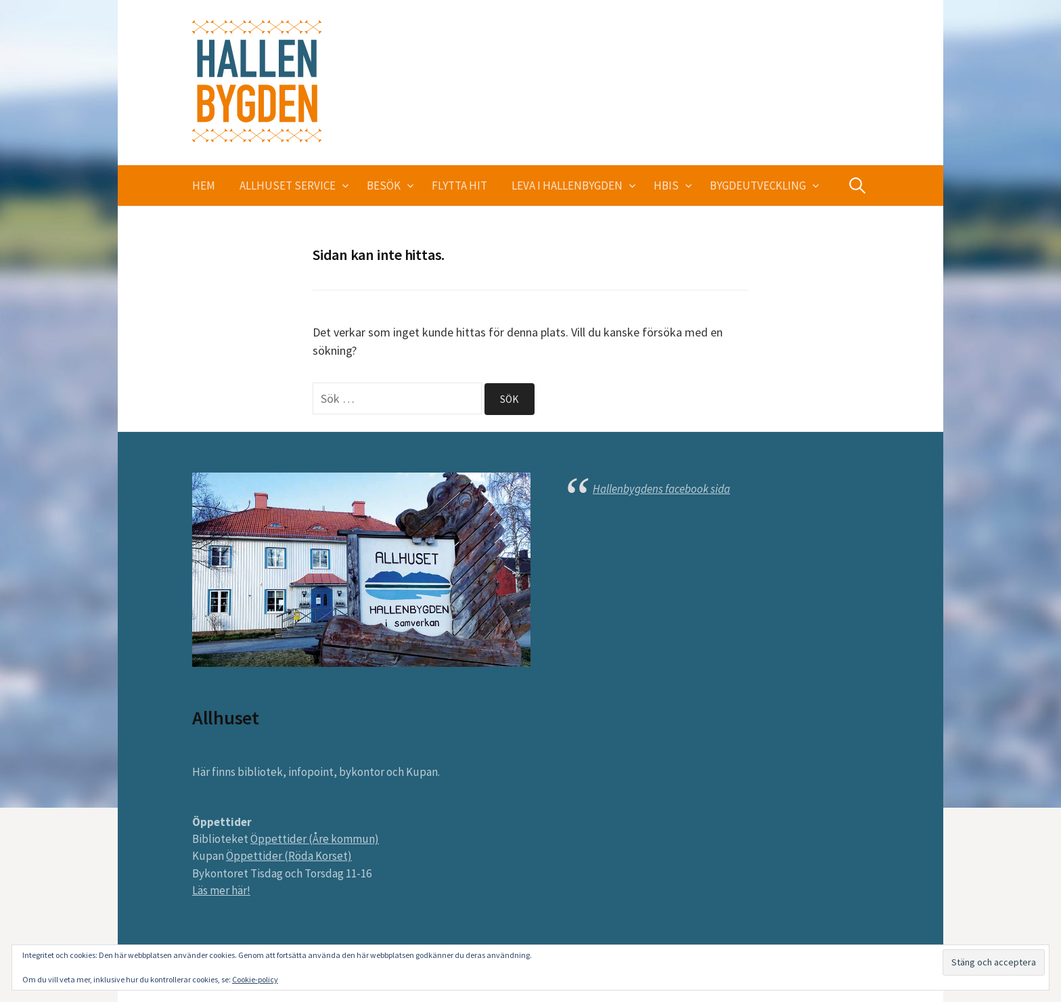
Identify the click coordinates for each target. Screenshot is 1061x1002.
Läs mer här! (221, 890)
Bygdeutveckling (758, 185)
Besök (384, 185)
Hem (203, 185)
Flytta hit (459, 185)
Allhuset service (288, 185)
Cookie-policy (255, 979)
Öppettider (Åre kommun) (314, 838)
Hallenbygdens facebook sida (661, 488)
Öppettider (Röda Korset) (289, 855)
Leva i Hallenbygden (567, 185)
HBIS (666, 185)
